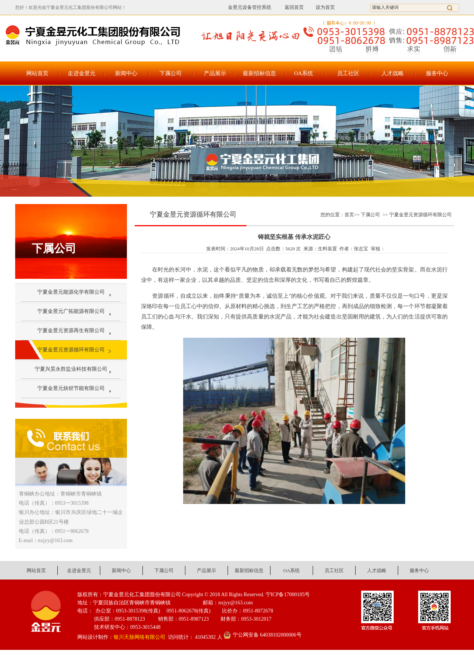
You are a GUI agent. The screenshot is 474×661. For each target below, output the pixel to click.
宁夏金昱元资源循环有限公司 (71, 350)
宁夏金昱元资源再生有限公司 (71, 330)
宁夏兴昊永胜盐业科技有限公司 (71, 369)
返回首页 (290, 7)
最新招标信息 (259, 73)
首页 (349, 214)
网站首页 (37, 73)
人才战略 (392, 73)
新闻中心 (126, 73)
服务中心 (437, 73)
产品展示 (215, 73)
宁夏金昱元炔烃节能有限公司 (71, 388)
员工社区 (348, 73)
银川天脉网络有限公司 (139, 637)
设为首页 (325, 7)
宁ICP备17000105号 (288, 594)
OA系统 (303, 73)
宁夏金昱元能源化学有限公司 (71, 292)
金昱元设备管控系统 (249, 7)
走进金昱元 (81, 73)
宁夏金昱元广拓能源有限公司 (71, 311)
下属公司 (170, 73)
